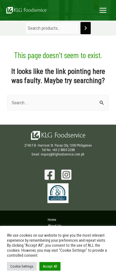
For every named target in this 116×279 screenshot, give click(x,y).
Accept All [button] (50, 266)
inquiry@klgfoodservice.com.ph (62, 154)
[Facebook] (50, 175)
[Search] (85, 28)
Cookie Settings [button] (21, 266)
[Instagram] (66, 175)
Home (52, 220)
